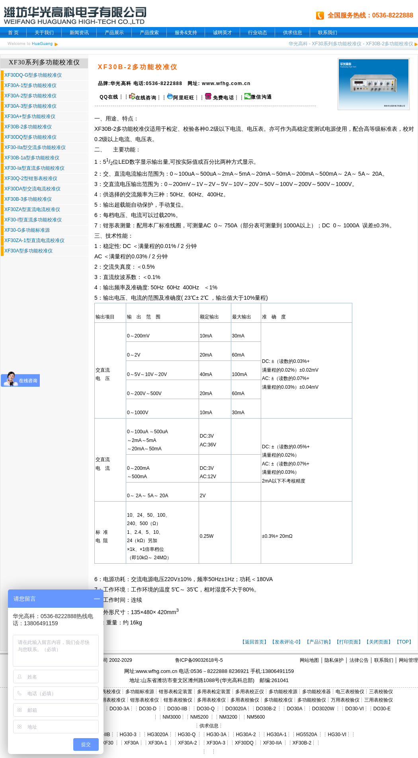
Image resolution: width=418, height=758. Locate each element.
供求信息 (292, 32)
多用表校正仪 (249, 691)
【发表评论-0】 (286, 642)
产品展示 (114, 32)
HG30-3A (217, 734)
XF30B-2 (302, 743)
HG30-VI (337, 734)
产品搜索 (149, 32)
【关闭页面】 (378, 642)
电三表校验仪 (350, 691)
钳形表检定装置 (175, 691)
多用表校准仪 (211, 700)
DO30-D (147, 708)
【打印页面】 (348, 642)
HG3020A (157, 734)
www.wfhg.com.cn (156, 671)
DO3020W (323, 708)
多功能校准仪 (133, 129)
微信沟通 (261, 97)
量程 (149, 246)
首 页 (13, 32)
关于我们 (44, 32)
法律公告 (359, 660)
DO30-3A (119, 708)
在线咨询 (142, 98)
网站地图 (309, 660)
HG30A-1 (277, 734)
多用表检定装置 (213, 691)
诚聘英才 (222, 32)
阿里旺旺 (183, 98)
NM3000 (172, 717)
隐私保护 (334, 660)
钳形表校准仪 (144, 700)
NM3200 (228, 717)
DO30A (294, 708)
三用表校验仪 (378, 700)
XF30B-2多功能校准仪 (389, 44)
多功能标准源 (139, 691)
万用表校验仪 (345, 700)
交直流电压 (117, 184)
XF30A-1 (157, 743)
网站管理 (408, 660)
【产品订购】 (319, 642)
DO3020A (235, 708)
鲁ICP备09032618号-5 (199, 660)
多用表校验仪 (244, 700)
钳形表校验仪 (178, 700)
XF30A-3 (216, 743)
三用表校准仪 (111, 700)
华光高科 (298, 44)
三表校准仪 (109, 691)
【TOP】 (404, 642)
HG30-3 (128, 734)
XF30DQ (244, 743)
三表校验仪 (381, 691)
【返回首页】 (254, 642)
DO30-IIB (177, 708)
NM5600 (256, 717)
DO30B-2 (266, 708)
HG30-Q (187, 734)
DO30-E (382, 708)
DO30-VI (354, 708)
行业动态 (257, 32)
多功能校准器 (316, 691)
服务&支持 (186, 32)
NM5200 (199, 717)
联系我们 (327, 32)
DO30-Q (206, 708)
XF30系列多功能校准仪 (336, 44)
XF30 (107, 743)
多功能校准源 (283, 691)
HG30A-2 (246, 734)
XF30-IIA (272, 743)
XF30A (131, 743)
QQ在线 (108, 97)
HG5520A (306, 734)
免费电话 (219, 98)
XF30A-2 (187, 743)
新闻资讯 (79, 32)
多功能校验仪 (311, 700)
